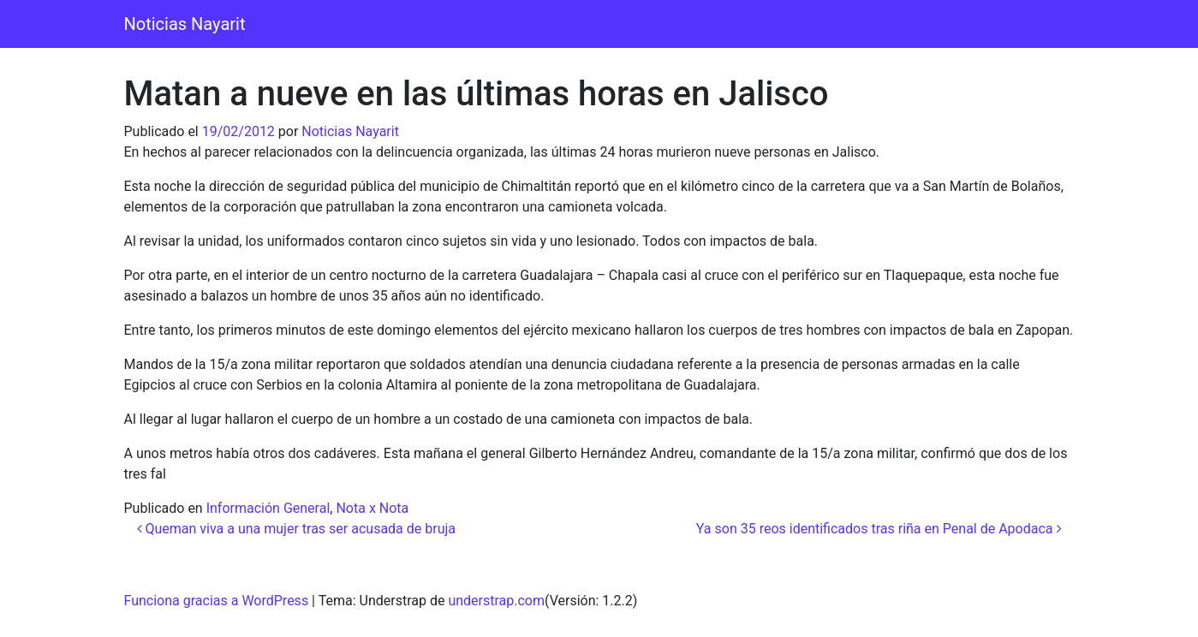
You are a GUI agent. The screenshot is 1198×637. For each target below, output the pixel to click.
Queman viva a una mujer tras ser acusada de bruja (296, 529)
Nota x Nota (372, 508)
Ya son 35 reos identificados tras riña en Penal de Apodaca (879, 529)
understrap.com (496, 600)
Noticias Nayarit (185, 24)
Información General (268, 508)
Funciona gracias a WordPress (216, 600)
